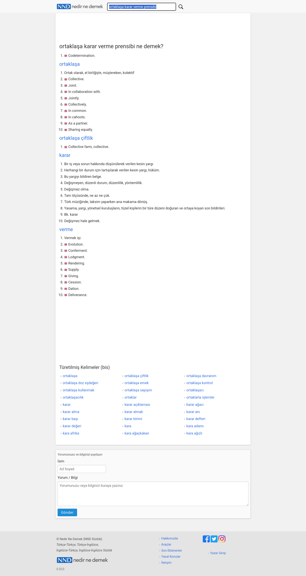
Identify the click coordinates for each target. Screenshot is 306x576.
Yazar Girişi (218, 553)
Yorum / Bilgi (68, 477)
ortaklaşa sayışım (138, 390)
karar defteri (195, 419)
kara (128, 426)
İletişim (166, 562)
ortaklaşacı (195, 390)
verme (66, 229)
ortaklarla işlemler (200, 397)
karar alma (71, 412)
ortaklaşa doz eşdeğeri (80, 383)
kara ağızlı (194, 433)
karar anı (193, 412)
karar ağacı (195, 404)
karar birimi (133, 419)
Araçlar (166, 544)
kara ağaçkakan (137, 433)
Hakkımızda (169, 538)
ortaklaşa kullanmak (78, 390)
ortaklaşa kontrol (199, 383)
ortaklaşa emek (137, 383)
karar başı (70, 419)
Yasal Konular (171, 556)
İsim (61, 461)
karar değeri (72, 426)
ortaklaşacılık (73, 397)
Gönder (67, 512)
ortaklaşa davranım (201, 376)
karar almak (134, 412)
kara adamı (195, 426)
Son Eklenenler (171, 550)
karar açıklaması (137, 404)
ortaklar (131, 397)
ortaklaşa (69, 64)
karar (64, 155)
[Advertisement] (153, 27)
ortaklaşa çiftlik (76, 138)
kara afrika (71, 433)
